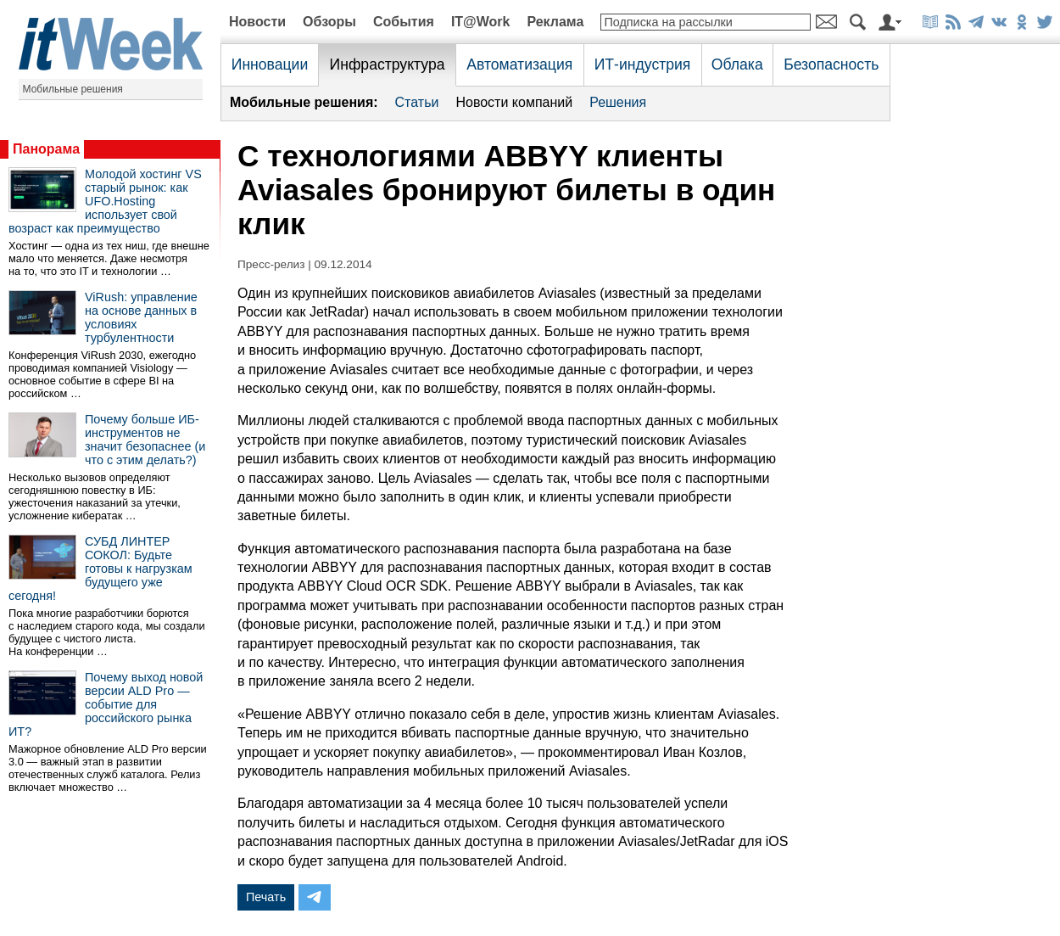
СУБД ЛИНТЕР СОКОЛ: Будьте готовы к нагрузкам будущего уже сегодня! (100, 569)
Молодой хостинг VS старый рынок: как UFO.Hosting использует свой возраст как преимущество (105, 201)
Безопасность (831, 64)
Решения (617, 102)
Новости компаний (513, 102)
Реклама (555, 21)
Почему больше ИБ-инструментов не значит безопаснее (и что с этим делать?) (145, 439)
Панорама (46, 149)
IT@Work (480, 21)
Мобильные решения (73, 89)
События (403, 21)
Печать (266, 897)
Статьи (417, 102)
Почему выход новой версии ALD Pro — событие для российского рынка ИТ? (105, 704)
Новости (257, 21)
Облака (737, 64)
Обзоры (329, 21)
